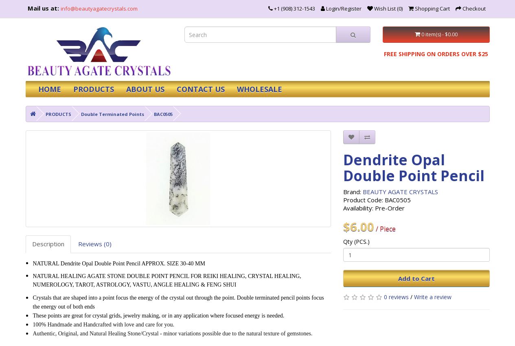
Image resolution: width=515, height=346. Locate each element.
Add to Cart (416, 278)
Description (48, 244)
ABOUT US (145, 89)
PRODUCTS (93, 89)
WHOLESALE (259, 89)
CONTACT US (201, 89)
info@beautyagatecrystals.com (99, 8)
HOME (49, 89)
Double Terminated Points (112, 114)
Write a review (432, 297)
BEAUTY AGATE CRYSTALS (400, 192)
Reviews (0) (95, 244)
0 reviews (396, 297)
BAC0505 (163, 114)
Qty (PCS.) (356, 241)
